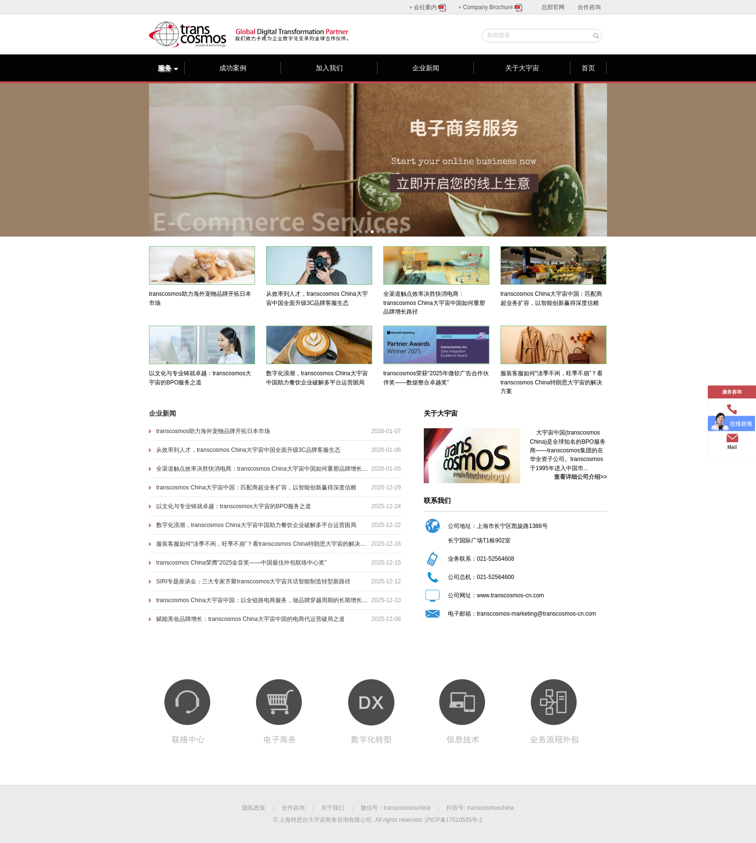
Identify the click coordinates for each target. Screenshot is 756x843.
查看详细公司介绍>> (580, 477)
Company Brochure (493, 7)
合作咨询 (589, 7)
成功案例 (232, 68)
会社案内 (430, 7)
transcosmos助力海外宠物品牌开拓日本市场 (213, 431)
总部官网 (553, 7)
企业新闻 (425, 68)
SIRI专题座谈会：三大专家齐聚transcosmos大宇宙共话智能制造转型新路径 (253, 581)
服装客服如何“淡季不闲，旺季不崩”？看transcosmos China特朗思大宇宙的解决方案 (264, 543)
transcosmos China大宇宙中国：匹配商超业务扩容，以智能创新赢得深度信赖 (256, 487)
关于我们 (332, 807)
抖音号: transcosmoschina (479, 807)
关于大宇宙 (522, 68)
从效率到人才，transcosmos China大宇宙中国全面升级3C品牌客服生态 (248, 450)
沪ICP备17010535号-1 (454, 820)
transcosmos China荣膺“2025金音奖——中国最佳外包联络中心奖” (241, 562)
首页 (588, 68)
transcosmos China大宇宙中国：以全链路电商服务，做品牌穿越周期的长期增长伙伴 (265, 600)
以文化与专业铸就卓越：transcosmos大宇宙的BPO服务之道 (233, 506)
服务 (168, 68)
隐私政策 (253, 807)
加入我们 (329, 68)
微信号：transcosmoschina (396, 807)
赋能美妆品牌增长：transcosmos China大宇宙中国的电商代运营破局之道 (250, 619)
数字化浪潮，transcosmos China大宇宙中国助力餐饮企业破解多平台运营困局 (256, 525)
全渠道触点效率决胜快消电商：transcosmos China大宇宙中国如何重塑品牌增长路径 (265, 468)
